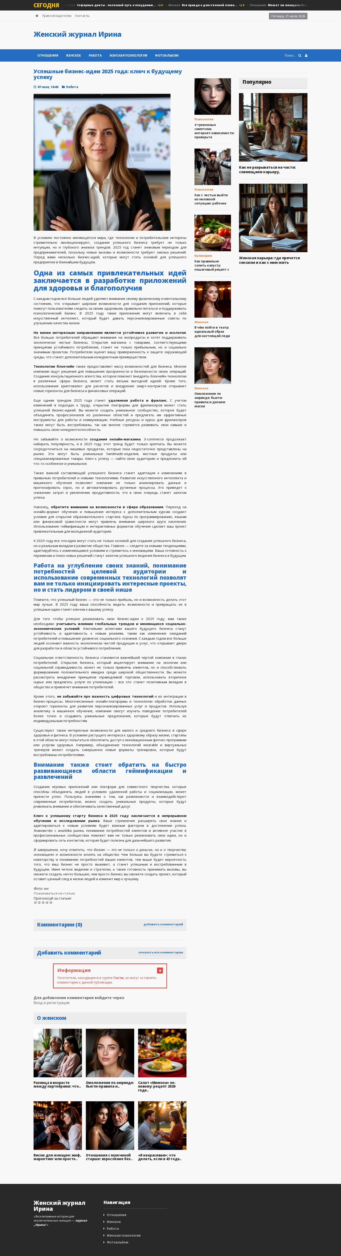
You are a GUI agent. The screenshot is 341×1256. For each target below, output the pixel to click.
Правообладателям (56, 15)
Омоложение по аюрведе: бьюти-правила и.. (110, 1084)
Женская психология (128, 55)
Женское (108, 5)
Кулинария (203, 256)
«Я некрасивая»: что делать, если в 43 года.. (160, 1157)
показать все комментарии (161, 952)
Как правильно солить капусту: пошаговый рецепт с (211, 265)
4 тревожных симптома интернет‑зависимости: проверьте (214, 131)
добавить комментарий (163, 924)
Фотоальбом (166, 55)
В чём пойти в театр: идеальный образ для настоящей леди (212, 331)
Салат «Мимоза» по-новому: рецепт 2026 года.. (157, 1086)
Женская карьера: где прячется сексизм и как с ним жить (269, 260)
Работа (95, 55)
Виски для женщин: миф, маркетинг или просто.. (57, 1157)
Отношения (47, 55)
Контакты (82, 15)
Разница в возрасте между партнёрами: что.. (57, 1084)
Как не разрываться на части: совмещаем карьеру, (267, 169)
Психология (203, 119)
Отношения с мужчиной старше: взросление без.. (109, 1157)
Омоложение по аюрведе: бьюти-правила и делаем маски (209, 399)
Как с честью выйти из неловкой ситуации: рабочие (211, 199)
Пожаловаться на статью (54, 893)
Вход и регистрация (51, 1002)
